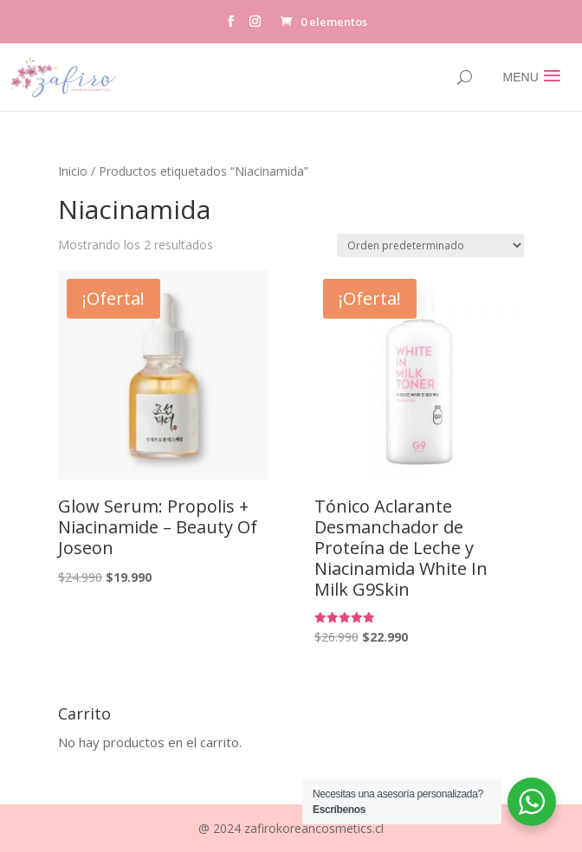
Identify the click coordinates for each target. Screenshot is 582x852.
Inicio (72, 171)
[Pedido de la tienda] (430, 245)
